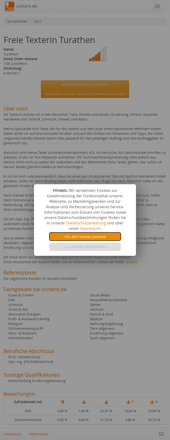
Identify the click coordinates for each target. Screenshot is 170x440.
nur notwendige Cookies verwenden (85, 246)
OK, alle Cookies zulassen (85, 236)
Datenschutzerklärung (86, 223)
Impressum (90, 228)
